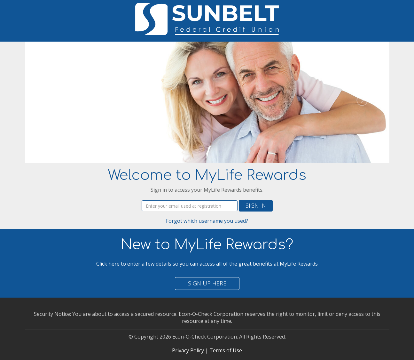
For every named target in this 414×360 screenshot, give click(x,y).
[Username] (190, 205)
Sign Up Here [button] (207, 283)
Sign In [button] (256, 205)
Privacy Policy (188, 350)
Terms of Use (225, 350)
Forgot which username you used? (207, 220)
